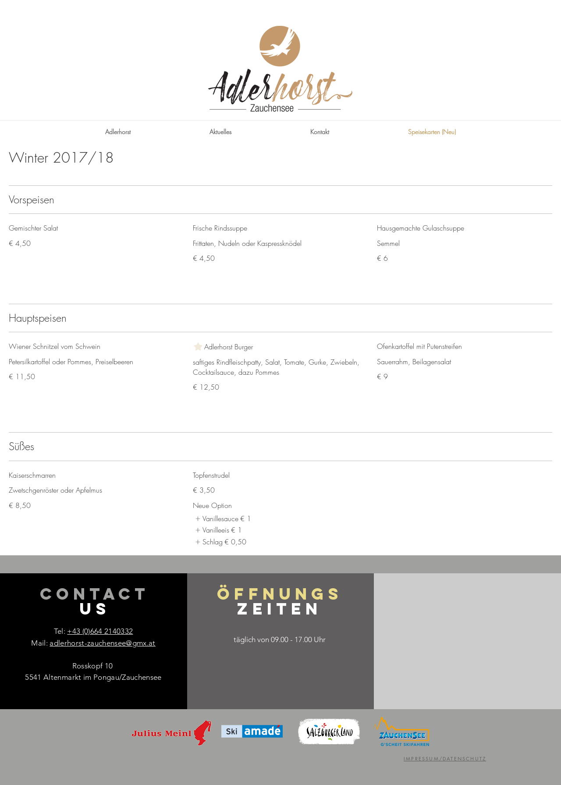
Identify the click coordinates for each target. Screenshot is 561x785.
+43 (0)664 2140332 (100, 631)
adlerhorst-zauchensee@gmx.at (103, 643)
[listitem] (222, 518)
